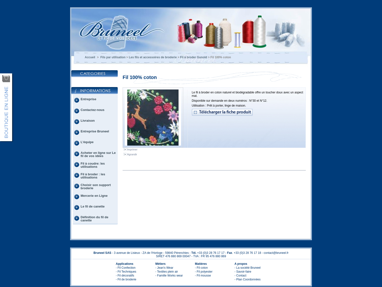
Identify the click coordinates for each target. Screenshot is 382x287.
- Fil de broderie (126, 279)
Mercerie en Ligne (94, 196)
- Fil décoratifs (125, 275)
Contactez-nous (93, 110)
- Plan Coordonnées (247, 279)
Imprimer (132, 149)
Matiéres (201, 264)
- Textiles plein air (166, 271)
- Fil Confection (126, 267)
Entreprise (88, 99)
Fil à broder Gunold (193, 57)
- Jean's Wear (164, 267)
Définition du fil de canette (94, 218)
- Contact (240, 275)
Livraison (88, 120)
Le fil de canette (93, 206)
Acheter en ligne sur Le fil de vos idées (98, 154)
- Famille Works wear (169, 275)
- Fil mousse (203, 275)
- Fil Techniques (126, 271)
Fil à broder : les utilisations (93, 175)
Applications (124, 264)
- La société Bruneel (247, 267)
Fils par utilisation (113, 57)
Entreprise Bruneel (95, 131)
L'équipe (87, 142)
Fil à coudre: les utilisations (93, 165)
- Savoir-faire (242, 271)
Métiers (160, 264)
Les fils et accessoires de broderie (153, 57)
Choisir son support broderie (96, 186)
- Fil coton (201, 267)
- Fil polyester (203, 271)
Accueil (90, 57)
